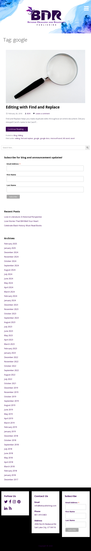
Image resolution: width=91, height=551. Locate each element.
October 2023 (10, 313)
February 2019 (10, 427)
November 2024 (11, 256)
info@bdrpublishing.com (45, 505)
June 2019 (8, 409)
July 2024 (8, 274)
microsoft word (56, 138)
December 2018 (11, 436)
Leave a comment (43, 113)
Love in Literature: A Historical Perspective (23, 217)
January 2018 (10, 475)
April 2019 (8, 418)
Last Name (11, 185)
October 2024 (10, 261)
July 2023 (8, 326)
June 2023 (8, 331)
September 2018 (11, 444)
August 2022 (9, 374)
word (73, 138)
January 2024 (10, 300)
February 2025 (10, 243)
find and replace (27, 138)
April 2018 (8, 462)
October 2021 (10, 383)
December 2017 (11, 479)
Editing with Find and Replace (33, 107)
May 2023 (8, 335)
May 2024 (8, 283)
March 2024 (9, 291)
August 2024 (9, 270)
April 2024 (8, 287)
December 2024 (11, 252)
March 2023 (9, 344)
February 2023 (10, 348)
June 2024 (8, 278)
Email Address (14, 163)
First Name (11, 175)
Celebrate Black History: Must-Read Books (23, 225)
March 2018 (9, 466)
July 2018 (8, 449)
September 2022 (11, 370)
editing (17, 138)
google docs (45, 138)
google (36, 138)
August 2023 (9, 322)
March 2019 (9, 422)
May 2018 (8, 457)
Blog (15, 135)
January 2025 (10, 248)
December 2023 (11, 305)
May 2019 (8, 414)
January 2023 (10, 353)
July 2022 (8, 379)
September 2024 (11, 265)
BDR (28, 113)
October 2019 (10, 396)
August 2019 (9, 405)
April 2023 (8, 339)
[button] (87, 5)
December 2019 (11, 387)
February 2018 (10, 470)
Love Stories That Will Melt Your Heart (21, 221)
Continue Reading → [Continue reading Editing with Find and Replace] (17, 129)
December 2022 (11, 357)
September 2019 (11, 401)
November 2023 (11, 309)
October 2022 (10, 366)
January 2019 (10, 431)
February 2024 (10, 296)
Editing (20, 135)
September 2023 (11, 318)
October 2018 (10, 440)
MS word (66, 138)
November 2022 (11, 361)
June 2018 (8, 453)
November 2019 (11, 392)
